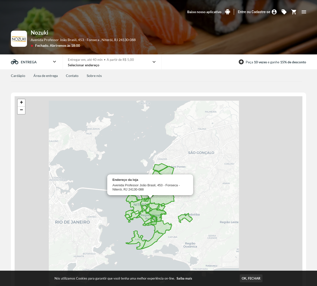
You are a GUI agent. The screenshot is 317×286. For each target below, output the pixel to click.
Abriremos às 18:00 (65, 45)
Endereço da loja (125, 180)
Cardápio (18, 75)
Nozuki (39, 32)
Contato (72, 75)
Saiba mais (184, 278)
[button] (21, 103)
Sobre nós (94, 75)
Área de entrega (45, 75)
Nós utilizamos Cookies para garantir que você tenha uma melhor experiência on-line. (123, 278)
